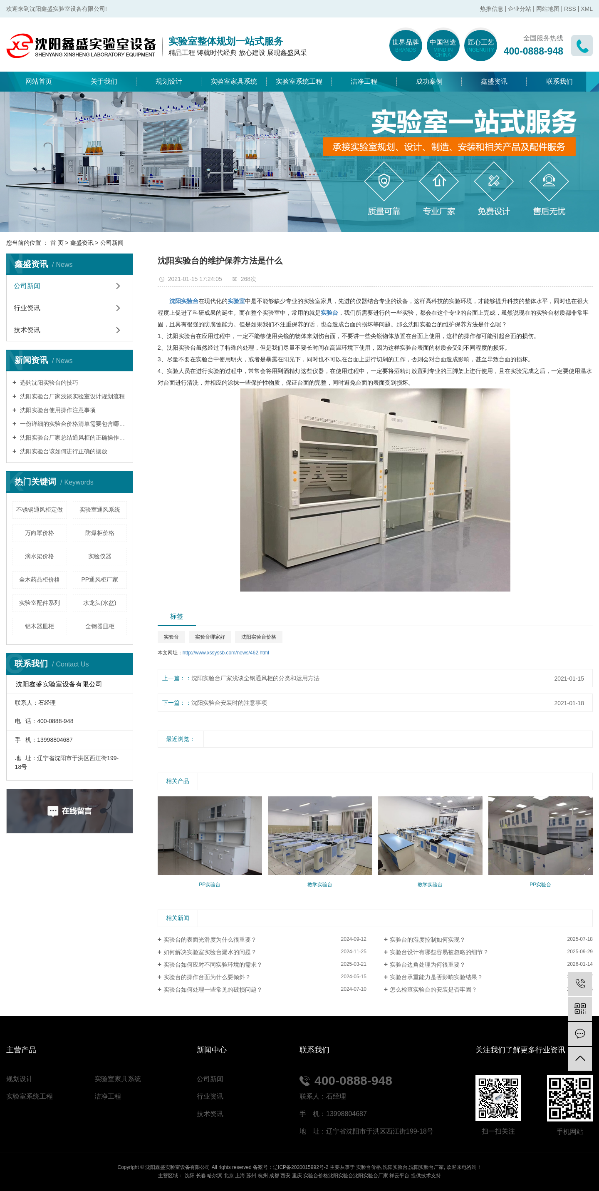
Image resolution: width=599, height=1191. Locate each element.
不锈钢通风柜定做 (39, 509)
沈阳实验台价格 (258, 637)
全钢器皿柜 (99, 626)
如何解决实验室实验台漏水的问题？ (210, 952)
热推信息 (491, 8)
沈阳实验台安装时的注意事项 (229, 702)
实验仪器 (99, 556)
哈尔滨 (214, 1176)
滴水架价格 (39, 556)
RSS (570, 8)
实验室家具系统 (233, 81)
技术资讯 (27, 329)
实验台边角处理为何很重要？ (427, 964)
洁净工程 (364, 81)
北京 (229, 1176)
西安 (285, 1176)
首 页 (57, 242)
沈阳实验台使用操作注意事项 (57, 410)
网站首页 (38, 81)
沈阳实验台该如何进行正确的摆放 (62, 451)
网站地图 (547, 8)
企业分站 (519, 8)
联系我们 (559, 81)
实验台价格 (368, 1167)
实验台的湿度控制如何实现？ (427, 939)
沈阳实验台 (395, 1167)
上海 (240, 1176)
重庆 (297, 1176)
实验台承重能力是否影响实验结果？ (436, 977)
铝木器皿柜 (39, 626)
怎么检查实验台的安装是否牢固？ (433, 989)
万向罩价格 (39, 533)
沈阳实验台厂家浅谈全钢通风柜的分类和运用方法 (255, 678)
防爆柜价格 (99, 533)
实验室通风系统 (99, 509)
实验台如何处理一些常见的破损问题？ (212, 989)
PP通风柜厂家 (99, 579)
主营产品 (21, 1050)
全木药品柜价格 (39, 579)
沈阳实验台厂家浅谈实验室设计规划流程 (71, 396)
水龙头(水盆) (99, 602)
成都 (274, 1176)
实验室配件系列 (39, 602)
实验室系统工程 (299, 81)
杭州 (263, 1176)
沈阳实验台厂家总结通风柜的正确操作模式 (72, 437)
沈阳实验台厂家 (426, 1167)
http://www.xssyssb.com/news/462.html (226, 653)
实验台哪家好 (210, 637)
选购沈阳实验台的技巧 (48, 382)
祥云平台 (399, 1176)
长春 (201, 1176)
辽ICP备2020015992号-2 (300, 1167)
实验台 (171, 637)
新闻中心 (212, 1050)
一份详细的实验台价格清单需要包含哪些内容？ (72, 423)
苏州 (251, 1176)
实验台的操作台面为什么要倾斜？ (207, 977)
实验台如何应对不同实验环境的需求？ (212, 964)
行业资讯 (27, 307)
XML (587, 8)
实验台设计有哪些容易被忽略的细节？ (439, 952)
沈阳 (190, 1176)
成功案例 (429, 81)
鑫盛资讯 (494, 81)
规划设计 (169, 81)
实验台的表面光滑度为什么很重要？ (210, 939)
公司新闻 (112, 242)
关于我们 (104, 81)
